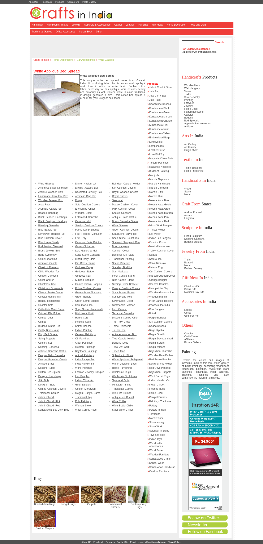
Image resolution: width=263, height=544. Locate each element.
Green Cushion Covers (125, 229)
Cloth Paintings (84, 342)
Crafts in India (41, 59)
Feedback (47, 2)
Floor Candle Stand (123, 275)
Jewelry (76, 24)
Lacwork (189, 103)
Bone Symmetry (47, 254)
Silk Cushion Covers (124, 187)
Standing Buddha (122, 267)
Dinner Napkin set (85, 183)
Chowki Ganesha (48, 275)
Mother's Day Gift (194, 292)
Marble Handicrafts (160, 183)
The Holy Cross (121, 321)
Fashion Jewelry (193, 268)
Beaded (188, 262)
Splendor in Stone (122, 355)
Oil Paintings (82, 338)
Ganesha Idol (83, 221)
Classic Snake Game (50, 292)
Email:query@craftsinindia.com (199, 51)
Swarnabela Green (123, 300)
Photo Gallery (89, 2)
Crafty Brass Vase (48, 330)
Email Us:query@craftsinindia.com (147, 542)
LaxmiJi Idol (156, 141)
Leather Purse (157, 150)
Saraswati (117, 200)
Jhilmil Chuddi (46, 397)
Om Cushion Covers (160, 271)
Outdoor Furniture (159, 471)
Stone (187, 191)
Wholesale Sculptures (124, 376)
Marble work (156, 418)
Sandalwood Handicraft (162, 467)
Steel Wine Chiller (122, 409)
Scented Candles (158, 284)
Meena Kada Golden (160, 204)
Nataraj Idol (155, 259)
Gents (187, 312)
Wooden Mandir (158, 296)
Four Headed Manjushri (88, 233)
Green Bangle (83, 296)
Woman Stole (83, 405)
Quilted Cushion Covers (52, 388)
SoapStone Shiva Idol (124, 233)
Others (187, 325)
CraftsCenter (191, 336)
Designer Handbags (49, 376)
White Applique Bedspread (127, 359)
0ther (99, 31)
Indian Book (85, 31)
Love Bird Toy (157, 154)
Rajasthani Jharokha (160, 351)
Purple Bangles (157, 317)
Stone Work (155, 426)
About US (34, 2)
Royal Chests (120, 196)
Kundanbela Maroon (160, 116)
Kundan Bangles (84, 279)
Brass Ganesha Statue (125, 221)
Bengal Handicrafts (49, 300)
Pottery (153, 405)
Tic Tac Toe (119, 330)
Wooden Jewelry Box (50, 200)
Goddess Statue (84, 271)
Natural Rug (156, 267)
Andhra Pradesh (193, 212)
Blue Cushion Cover (50, 238)
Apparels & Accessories (97, 24)
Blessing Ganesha (48, 225)
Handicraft (37, 24)
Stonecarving (156, 422)
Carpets (91, 504)
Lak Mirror (155, 233)
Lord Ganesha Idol (86, 250)
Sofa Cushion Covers (87, 204)
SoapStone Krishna (160, 104)
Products (59, 2)
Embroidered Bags (159, 137)
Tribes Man (118, 351)
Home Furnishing (122, 367)
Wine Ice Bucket (121, 393)
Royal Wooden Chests (125, 192)
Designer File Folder (160, 363)
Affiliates (189, 339)
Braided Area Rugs (44, 504)
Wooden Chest (83, 212)
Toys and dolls (157, 434)
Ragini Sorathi (157, 334)
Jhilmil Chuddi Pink (49, 401)
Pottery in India (157, 409)
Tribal (187, 259)
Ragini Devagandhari (161, 338)
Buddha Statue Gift (49, 326)
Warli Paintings (83, 367)
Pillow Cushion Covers (88, 288)
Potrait (153, 313)
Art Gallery (190, 144)
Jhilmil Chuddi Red (49, 405)
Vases (187, 91)
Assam (188, 215)
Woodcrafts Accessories (156, 445)
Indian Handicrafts (159, 380)
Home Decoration (176, 24)
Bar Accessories (86, 59)
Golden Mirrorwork (85, 388)
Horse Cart (81, 317)
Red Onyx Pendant (160, 367)
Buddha (188, 117)
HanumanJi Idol (84, 305)
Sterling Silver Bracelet (125, 284)
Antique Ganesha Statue (52, 351)
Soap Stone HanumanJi (89, 309)
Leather (130, 24)
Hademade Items (193, 111)
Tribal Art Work (121, 346)
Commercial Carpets (115, 506)
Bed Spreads (191, 120)
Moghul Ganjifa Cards (87, 393)
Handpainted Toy (158, 288)
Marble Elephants (159, 179)
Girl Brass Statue (85, 263)
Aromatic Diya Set (85, 196)
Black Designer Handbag (52, 221)
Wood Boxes (156, 450)
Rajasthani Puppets (160, 372)
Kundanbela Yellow (160, 133)
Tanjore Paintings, (159, 162)
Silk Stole (43, 380)
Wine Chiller (119, 401)
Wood (187, 188)
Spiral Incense (83, 326)
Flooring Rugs (157, 388)
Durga (78, 200)
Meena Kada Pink (159, 217)
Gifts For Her (191, 315)
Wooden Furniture (159, 454)
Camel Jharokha (47, 259)
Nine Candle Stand (123, 279)
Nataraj (153, 254)
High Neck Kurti (84, 313)
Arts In (188, 136)
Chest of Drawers (48, 267)
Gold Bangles (83, 384)
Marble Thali (156, 196)
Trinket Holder (157, 229)
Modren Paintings (85, 346)
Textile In (190, 159)
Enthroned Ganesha (86, 217)
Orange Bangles (158, 279)
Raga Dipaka (156, 330)
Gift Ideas (157, 24)
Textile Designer (193, 167)
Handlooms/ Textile (57, 24)
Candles (189, 114)
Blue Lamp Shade (48, 242)
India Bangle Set (85, 359)
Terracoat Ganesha (123, 313)
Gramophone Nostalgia (88, 292)
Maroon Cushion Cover (162, 275)
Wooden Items (192, 85)
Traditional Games (42, 31)
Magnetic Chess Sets (161, 158)
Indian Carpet (156, 384)
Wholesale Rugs (121, 372)
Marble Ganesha (158, 187)
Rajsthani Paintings (86, 351)
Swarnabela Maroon (123, 305)
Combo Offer (45, 317)
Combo (42, 321)
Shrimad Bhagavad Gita (126, 242)
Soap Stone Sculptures (125, 238)
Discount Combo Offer (125, 317)
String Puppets (46, 338)
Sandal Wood (156, 462)
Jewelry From (193, 251)
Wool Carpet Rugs (86, 409)
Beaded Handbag (48, 212)
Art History (190, 147)
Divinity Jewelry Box (87, 187)
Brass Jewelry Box (49, 250)
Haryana (189, 218)
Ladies (188, 309)
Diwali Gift (190, 289)
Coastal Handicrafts (49, 296)
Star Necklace (120, 271)
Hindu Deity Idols (85, 259)
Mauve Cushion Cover (125, 204)
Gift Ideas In (192, 278)
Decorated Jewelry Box (88, 192)
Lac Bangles (82, 376)
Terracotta (154, 414)
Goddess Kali (83, 275)
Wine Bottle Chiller (123, 405)
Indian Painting (83, 330)
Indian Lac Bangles (160, 238)
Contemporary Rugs (139, 506)
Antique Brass (46, 363)
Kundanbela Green (160, 112)
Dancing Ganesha (48, 346)
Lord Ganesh (119, 309)
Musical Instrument (160, 246)
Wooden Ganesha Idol (161, 292)
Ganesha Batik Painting (88, 242)
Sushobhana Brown (123, 292)
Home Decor (156, 393)
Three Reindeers (121, 326)
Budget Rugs (68, 504)
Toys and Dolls (198, 24)
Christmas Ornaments (50, 288)
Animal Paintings (84, 355)
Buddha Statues (193, 241)
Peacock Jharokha (159, 305)
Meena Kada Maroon (161, 212)
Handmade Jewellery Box (53, 196)
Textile (187, 94)
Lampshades (156, 145)
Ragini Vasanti (157, 346)
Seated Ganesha (122, 212)
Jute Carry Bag (157, 95)
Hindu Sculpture (193, 236)
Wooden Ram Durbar (161, 355)
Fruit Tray (80, 238)
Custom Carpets (45, 528)
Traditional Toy (83, 397)
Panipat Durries (158, 397)
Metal (187, 194)
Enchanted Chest (85, 208)
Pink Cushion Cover (123, 208)
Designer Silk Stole (123, 254)
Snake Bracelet (121, 263)
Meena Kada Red (159, 221)
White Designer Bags (124, 363)
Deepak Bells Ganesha (51, 355)
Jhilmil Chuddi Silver (160, 87)
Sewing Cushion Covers (89, 225)
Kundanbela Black (159, 108)
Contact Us (73, 2)
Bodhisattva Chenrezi (50, 246)
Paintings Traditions (160, 401)
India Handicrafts (85, 363)
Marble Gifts (156, 192)
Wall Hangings (192, 88)
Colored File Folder (49, 313)
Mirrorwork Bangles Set (51, 233)
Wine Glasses (106, 59)
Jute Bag (154, 91)
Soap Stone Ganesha (87, 254)
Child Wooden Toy (49, 271)
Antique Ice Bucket (123, 397)
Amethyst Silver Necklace (53, 187)
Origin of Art (191, 150)
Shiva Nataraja (157, 263)
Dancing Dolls (120, 342)
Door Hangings (120, 246)
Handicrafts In (194, 180)
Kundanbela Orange (160, 120)
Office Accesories (65, 31)
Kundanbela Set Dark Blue (53, 409)
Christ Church (46, 279)
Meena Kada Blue (159, 200)
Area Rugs (44, 204)
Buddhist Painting (159, 171)
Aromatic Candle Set (50, 208)
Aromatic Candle (47, 263)
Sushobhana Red (122, 296)
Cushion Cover (120, 250)
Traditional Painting (123, 259)
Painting (188, 100)
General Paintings (85, 334)
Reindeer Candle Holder (126, 183)
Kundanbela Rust (159, 129)
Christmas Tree (47, 284)
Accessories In (194, 301)
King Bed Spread (48, 334)
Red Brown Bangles (160, 359)
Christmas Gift (192, 286)
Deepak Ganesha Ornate (52, 359)
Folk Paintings (83, 401)
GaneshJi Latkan (85, 246)
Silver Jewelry (192, 97)
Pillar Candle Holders (161, 300)
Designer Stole (46, 367)
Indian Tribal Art (84, 380)
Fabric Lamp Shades (87, 229)
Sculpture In (192, 227)
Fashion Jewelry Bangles (89, 372)
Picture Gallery (192, 342)
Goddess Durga (84, 267)
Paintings (143, 24)
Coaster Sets (45, 305)
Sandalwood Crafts (160, 458)
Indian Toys (155, 439)
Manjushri (154, 175)
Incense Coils (83, 321)
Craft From (191, 204)
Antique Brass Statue (124, 217)
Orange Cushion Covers (126, 288)
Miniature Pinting (121, 384)
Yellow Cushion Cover (161, 250)
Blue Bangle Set (47, 229)
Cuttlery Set (45, 342)
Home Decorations (62, 59)
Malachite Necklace (160, 166)
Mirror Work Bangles (160, 225)
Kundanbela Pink (158, 125)
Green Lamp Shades (87, 300)
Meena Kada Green (160, 208)
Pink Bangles (156, 309)
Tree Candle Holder (123, 338)
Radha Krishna (157, 326)
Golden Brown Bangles (88, 284)
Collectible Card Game (51, 309)
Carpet (118, 24)
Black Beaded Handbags (52, 217)
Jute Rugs (155, 99)
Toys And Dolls (121, 380)
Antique (188, 126)
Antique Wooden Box (50, 192)
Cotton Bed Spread (49, 372)
